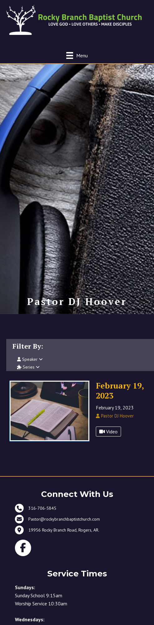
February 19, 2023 (120, 390)
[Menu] (77, 55)
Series (28, 367)
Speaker (30, 359)
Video (108, 431)
